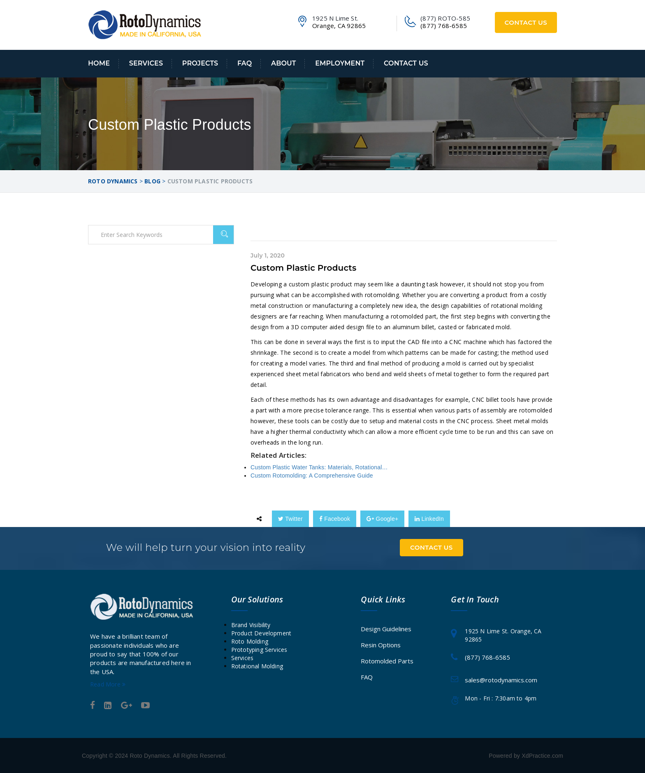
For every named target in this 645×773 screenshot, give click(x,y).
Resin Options (381, 644)
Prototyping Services (259, 649)
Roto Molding (249, 641)
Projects (200, 63)
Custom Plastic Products (304, 268)
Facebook (334, 518)
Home (99, 63)
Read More (107, 684)
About (283, 63)
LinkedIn (429, 518)
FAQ (244, 63)
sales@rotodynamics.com (501, 679)
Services (146, 63)
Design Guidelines (386, 628)
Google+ (382, 518)
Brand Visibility (251, 624)
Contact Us (526, 22)
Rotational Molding (257, 666)
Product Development (261, 633)
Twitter (290, 518)
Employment (339, 63)
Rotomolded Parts (387, 660)
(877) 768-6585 (487, 657)
